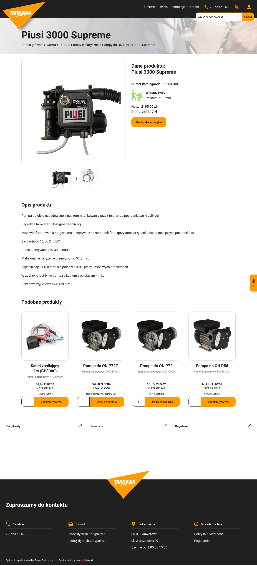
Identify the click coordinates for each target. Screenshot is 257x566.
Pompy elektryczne (85, 45)
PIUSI (63, 45)
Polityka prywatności (209, 535)
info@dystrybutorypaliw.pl (87, 535)
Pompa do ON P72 (156, 366)
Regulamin (202, 541)
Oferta (163, 7)
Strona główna (31, 45)
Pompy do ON (112, 45)
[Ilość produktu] (27, 403)
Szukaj (248, 16)
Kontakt (193, 7)
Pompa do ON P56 (212, 366)
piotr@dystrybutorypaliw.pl (88, 541)
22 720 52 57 (219, 7)
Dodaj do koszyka (149, 122)
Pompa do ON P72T (100, 366)
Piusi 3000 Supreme (140, 45)
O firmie (150, 7)
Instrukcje (178, 7)
